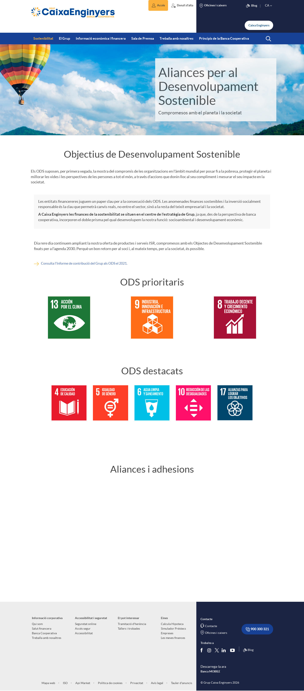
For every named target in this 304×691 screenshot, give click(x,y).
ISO (65, 683)
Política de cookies (109, 683)
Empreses (167, 633)
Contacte (211, 626)
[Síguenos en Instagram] (209, 649)
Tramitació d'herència (132, 624)
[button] (158, 5)
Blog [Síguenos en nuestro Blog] (248, 650)
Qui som (37, 624)
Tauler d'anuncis (181, 683)
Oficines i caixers (216, 632)
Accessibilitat (84, 633)
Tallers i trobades (129, 628)
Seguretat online (85, 624)
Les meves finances (173, 638)
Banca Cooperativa (44, 633)
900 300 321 (257, 629)
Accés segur (83, 628)
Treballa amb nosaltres (46, 638)
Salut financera (41, 628)
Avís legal (156, 683)
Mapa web (48, 683)
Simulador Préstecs (173, 628)
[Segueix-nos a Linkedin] (225, 650)
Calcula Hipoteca (172, 624)
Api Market (82, 683)
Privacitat (136, 683)
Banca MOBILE (210, 671)
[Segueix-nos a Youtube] (233, 650)
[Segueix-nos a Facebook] (202, 650)
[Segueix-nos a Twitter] (217, 649)
